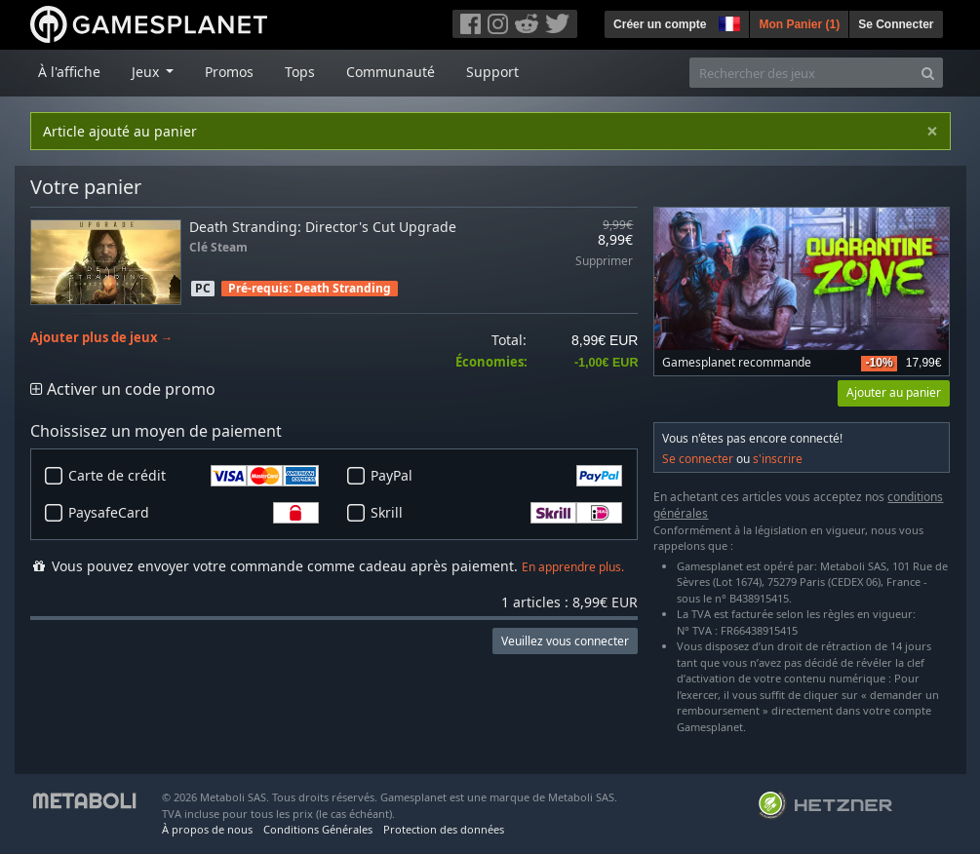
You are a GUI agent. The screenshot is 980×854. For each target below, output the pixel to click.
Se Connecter (895, 24)
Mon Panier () (799, 24)
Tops (300, 71)
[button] (727, 21)
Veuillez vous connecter (565, 641)
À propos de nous (207, 829)
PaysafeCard (194, 513)
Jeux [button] (147, 71)
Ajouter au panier (893, 392)
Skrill (496, 513)
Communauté (390, 71)
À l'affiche (69, 71)
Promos (229, 71)
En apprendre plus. (573, 567)
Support (492, 71)
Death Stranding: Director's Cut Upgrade (322, 226)
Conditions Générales (317, 829)
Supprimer (604, 261)
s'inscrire (778, 458)
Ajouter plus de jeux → (102, 338)
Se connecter (697, 458)
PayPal (496, 475)
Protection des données (443, 829)
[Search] (928, 73)
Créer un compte (659, 24)
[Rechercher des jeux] (801, 73)
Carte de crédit (194, 475)
